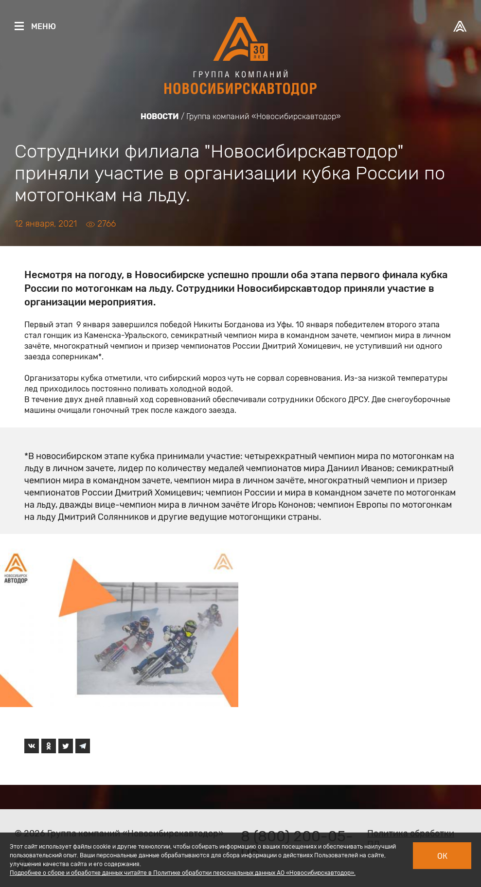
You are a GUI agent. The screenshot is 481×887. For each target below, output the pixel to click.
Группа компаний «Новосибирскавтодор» (263, 116)
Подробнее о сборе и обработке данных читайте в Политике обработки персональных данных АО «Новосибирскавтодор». (183, 872)
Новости (160, 116)
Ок (442, 856)
